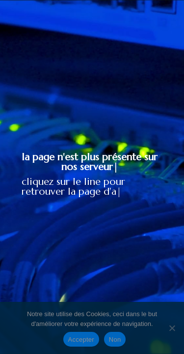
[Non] (172, 328)
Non (115, 339)
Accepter (81, 339)
